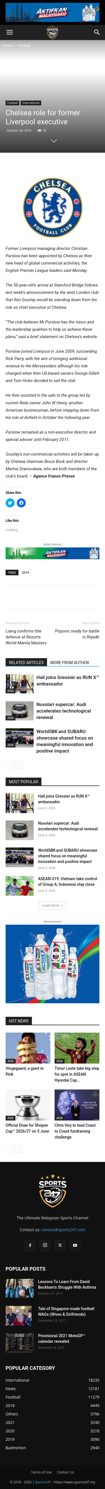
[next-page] (18, 765)
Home (7, 45)
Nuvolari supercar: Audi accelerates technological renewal (63, 711)
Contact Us (65, 1472)
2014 (25, 572)
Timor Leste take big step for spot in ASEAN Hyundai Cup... (77, 1074)
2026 (10, 691)
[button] (9, 32)
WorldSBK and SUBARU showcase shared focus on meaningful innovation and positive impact (67, 856)
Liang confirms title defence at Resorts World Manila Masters (26, 637)
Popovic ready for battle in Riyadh (77, 634)
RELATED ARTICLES (26, 662)
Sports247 (43, 1482)
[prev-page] (9, 765)
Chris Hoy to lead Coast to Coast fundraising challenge (75, 1131)
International (30, 103)
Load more (52, 905)
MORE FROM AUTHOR (69, 662)
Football (24, 45)
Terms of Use (41, 1472)
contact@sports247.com (63, 1229)
